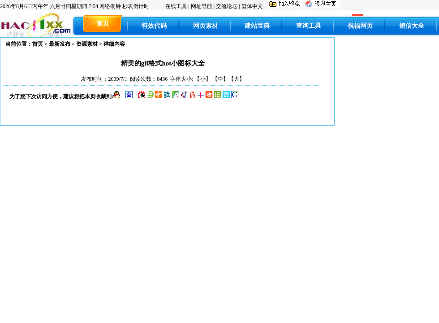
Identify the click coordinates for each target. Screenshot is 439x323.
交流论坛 (226, 6)
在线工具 (176, 6)
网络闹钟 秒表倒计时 (124, 6)
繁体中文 (252, 6)
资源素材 (87, 44)
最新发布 (59, 44)
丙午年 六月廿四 (49, 6)
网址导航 (201, 6)
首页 (37, 44)
